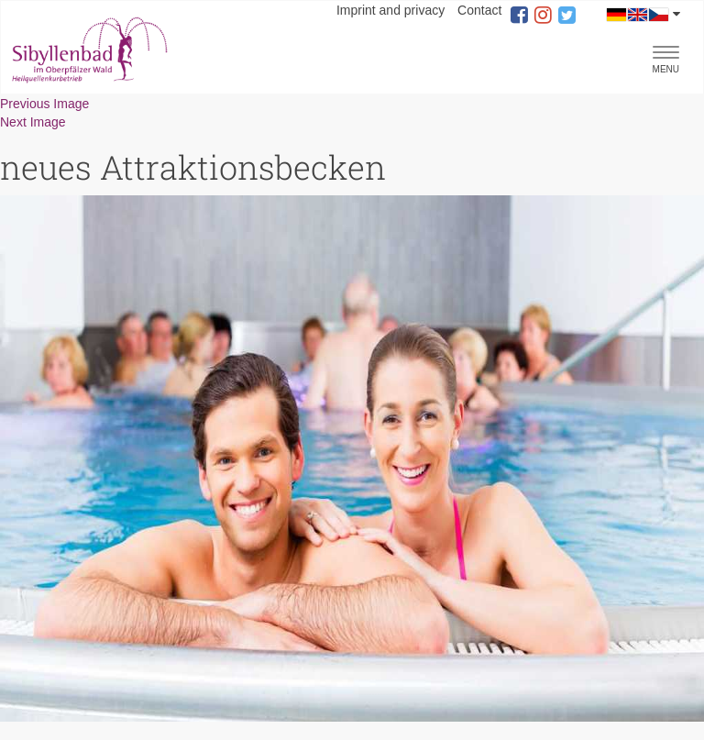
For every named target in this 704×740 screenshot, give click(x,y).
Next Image (33, 122)
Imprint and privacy (390, 10)
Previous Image (44, 103)
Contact (479, 10)
